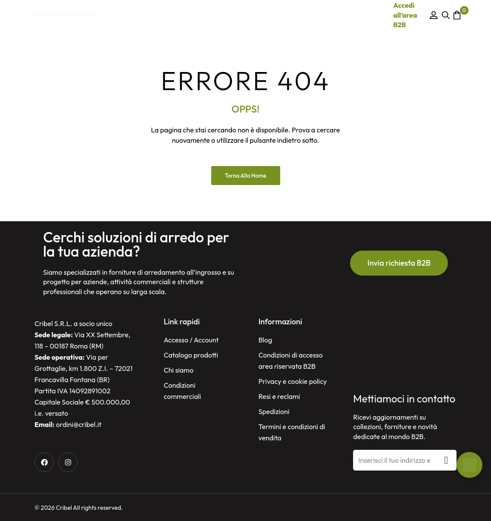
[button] (399, 263)
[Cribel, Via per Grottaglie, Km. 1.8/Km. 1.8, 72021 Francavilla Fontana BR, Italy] (405, 351)
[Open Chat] (469, 465)
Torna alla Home (245, 175)
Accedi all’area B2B (405, 15)
